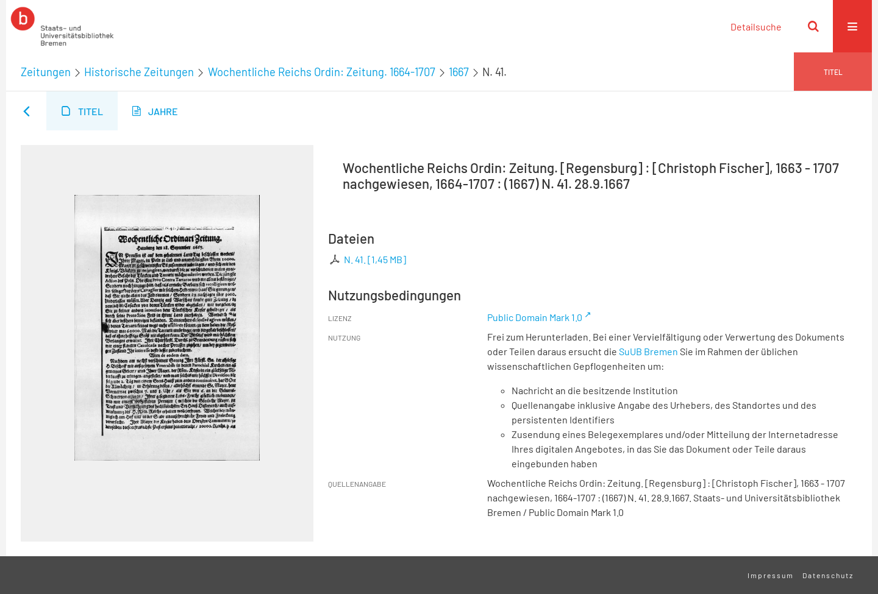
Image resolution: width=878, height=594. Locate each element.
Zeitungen (46, 72)
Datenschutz (828, 575)
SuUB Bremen (648, 351)
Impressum (771, 575)
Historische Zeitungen (139, 72)
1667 (459, 72)
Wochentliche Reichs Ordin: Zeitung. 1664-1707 (321, 72)
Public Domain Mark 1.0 (534, 317)
